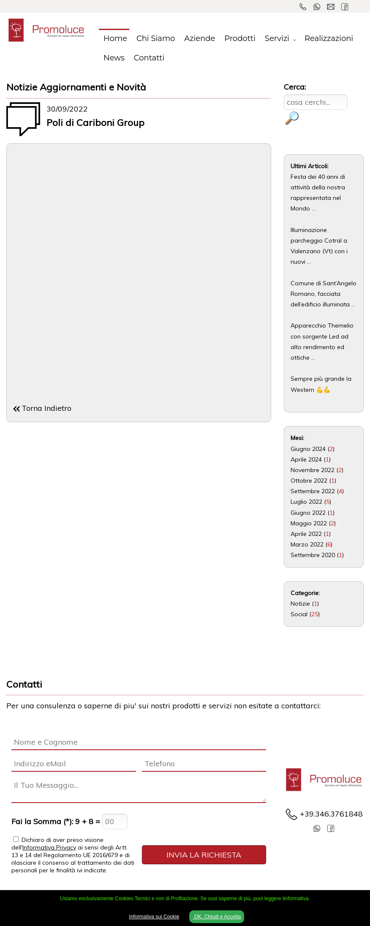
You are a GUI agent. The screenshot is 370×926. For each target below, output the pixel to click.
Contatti (149, 58)
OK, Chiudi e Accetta (217, 917)
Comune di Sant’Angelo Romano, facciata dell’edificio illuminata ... (323, 293)
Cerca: (295, 87)
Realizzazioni (329, 38)
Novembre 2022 (313, 470)
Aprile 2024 (306, 459)
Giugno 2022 (308, 512)
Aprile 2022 (306, 534)
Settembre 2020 (313, 555)
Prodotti (240, 38)
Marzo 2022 (307, 544)
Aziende (199, 38)
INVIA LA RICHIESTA (203, 855)
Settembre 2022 (313, 491)
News (114, 58)
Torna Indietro (46, 408)
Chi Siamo (155, 38)
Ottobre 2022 (309, 480)
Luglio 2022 (306, 501)
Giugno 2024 (308, 449)
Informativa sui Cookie (154, 917)
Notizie (300, 603)
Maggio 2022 (309, 523)
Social (299, 614)
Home (115, 38)
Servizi (277, 38)
